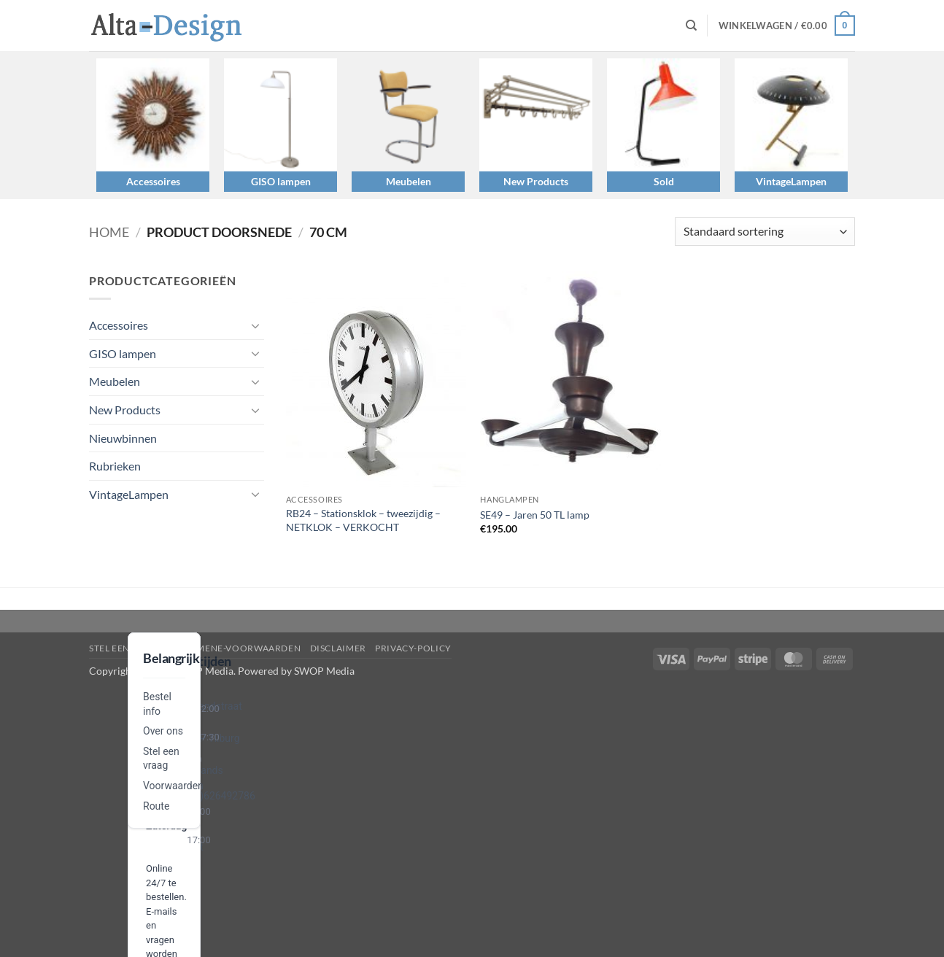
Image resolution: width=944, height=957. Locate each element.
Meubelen (408, 181)
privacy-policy (413, 648)
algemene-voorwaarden (237, 648)
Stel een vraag (126, 648)
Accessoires (153, 181)
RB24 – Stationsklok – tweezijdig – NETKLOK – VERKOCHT (363, 520)
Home (109, 232)
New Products (535, 181)
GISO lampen (281, 181)
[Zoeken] (691, 25)
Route (156, 806)
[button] (787, 25)
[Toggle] (255, 325)
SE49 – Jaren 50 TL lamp (534, 514)
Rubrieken (115, 466)
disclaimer (338, 648)
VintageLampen (791, 181)
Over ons (163, 731)
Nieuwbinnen (123, 438)
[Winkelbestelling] (765, 231)
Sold (664, 181)
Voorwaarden (173, 785)
